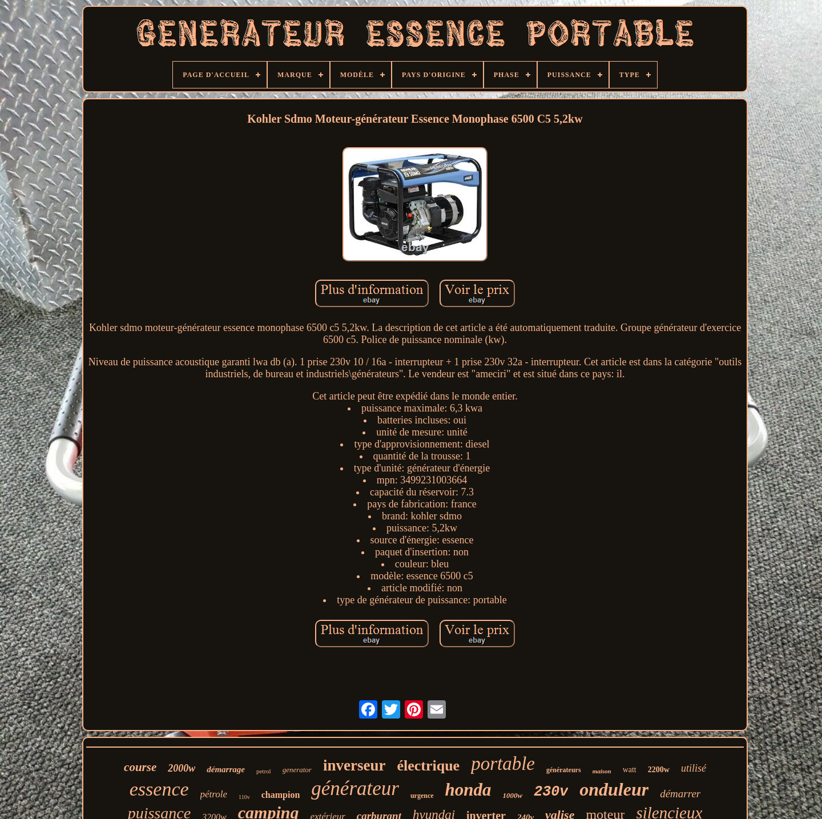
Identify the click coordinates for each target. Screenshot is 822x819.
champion (280, 795)
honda (468, 790)
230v (551, 792)
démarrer (680, 794)
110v (244, 797)
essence (159, 789)
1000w (513, 795)
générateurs (563, 770)
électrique (428, 765)
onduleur (613, 789)
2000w (181, 768)
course (140, 767)
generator (297, 769)
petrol (263, 771)
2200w (659, 769)
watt (629, 769)
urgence (422, 796)
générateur (355, 788)
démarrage (226, 769)
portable (503, 763)
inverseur (354, 765)
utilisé (693, 768)
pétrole (214, 794)
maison (602, 771)
